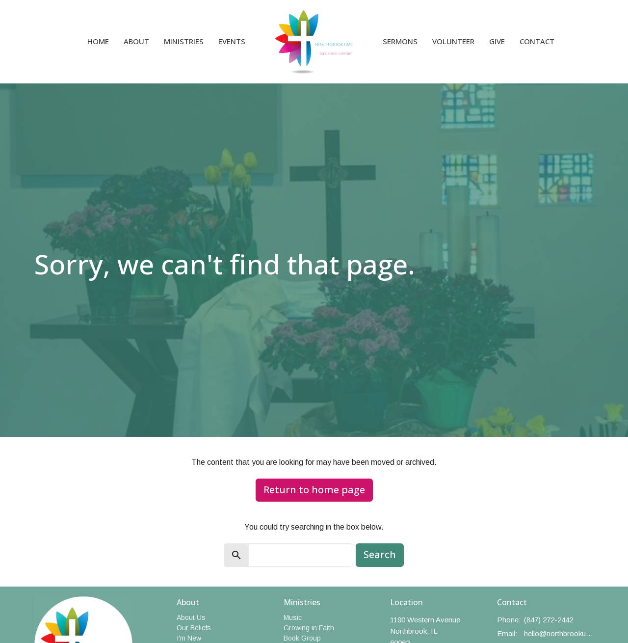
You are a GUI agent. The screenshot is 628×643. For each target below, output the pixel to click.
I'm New (189, 638)
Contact (537, 41)
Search (380, 554)
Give (497, 41)
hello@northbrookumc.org (559, 633)
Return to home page (314, 489)
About (136, 41)
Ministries (184, 41)
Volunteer (453, 41)
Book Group (302, 638)
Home (98, 41)
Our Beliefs (194, 628)
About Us (191, 617)
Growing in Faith (309, 628)
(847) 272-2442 (548, 620)
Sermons (400, 41)
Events (231, 41)
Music (293, 617)
